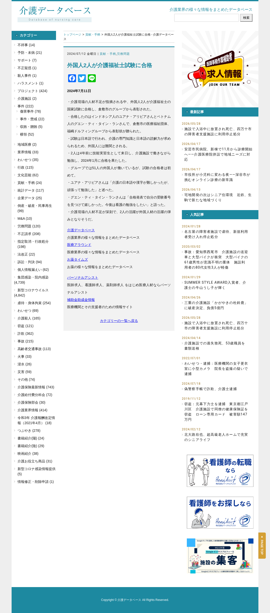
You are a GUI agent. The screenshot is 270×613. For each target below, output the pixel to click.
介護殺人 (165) (29, 318)
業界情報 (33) (28, 152)
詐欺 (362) (26, 334)
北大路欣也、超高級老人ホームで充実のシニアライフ (216, 437)
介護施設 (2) (27, 98)
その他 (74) (26, 379)
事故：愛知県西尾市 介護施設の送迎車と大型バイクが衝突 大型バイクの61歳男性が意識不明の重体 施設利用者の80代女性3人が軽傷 (216, 259)
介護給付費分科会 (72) (35, 395)
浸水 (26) (25, 364)
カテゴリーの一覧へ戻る (119, 321)
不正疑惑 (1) (27, 68)
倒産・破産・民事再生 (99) (35, 208)
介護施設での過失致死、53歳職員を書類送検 (214, 345)
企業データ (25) (30, 198)
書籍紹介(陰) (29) (31, 446)
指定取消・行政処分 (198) (33, 244)
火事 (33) (25, 356)
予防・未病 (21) (30, 53)
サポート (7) (27, 60)
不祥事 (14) (26, 45)
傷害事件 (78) (30, 111)
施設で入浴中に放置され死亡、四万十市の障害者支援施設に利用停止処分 (218, 131)
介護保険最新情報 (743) (36, 387)
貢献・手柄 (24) (30, 183)
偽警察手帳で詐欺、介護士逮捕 (210, 389)
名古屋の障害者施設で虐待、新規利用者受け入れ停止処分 (216, 234)
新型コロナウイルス (33, 290)
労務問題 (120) (29, 226)
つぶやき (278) (29, 431)
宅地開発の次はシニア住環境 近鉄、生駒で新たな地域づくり (218, 197)
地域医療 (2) (27, 144)
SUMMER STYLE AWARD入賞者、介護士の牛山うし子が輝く (215, 285)
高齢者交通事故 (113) (34, 349)
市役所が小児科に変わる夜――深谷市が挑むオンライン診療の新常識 (217, 177)
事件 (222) (26, 106)
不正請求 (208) (29, 234)
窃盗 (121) (26, 326)
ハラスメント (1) (30, 83)
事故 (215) (26, 341)
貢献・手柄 (92, 34)
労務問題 (123, 54)
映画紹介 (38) (28, 453)
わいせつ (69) (28, 311)
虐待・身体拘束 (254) (34, 303)
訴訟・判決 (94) (30, 262)
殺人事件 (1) (27, 76)
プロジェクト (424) (32, 91)
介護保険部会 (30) (31, 402)
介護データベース (81, 230)
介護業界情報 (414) (32, 410)
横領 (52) (27, 134)
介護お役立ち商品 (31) (35, 461)
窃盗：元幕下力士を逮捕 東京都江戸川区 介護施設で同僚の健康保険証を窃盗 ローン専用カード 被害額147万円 (216, 411)
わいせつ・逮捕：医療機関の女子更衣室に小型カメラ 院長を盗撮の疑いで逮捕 (216, 368)
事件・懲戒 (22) (32, 119)
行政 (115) (26, 167)
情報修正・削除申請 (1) (36, 482)
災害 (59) (25, 372)
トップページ (72, 34)
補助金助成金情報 (81, 300)
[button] (220, 69)
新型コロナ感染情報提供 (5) (37, 471)
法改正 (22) (26, 254)
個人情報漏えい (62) (33, 270)
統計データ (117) (31, 190)
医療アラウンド (79, 245)
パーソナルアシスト (82, 277)
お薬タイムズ (77, 259)
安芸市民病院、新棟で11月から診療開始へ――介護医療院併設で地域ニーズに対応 (218, 154)
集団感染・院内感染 (33, 277)
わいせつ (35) (28, 160)
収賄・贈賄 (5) (31, 127)
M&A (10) (25, 218)
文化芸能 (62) (28, 175)
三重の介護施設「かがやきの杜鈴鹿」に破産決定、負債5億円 (216, 305)
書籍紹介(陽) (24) (31, 438)
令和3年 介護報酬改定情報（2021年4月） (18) (36, 420)
